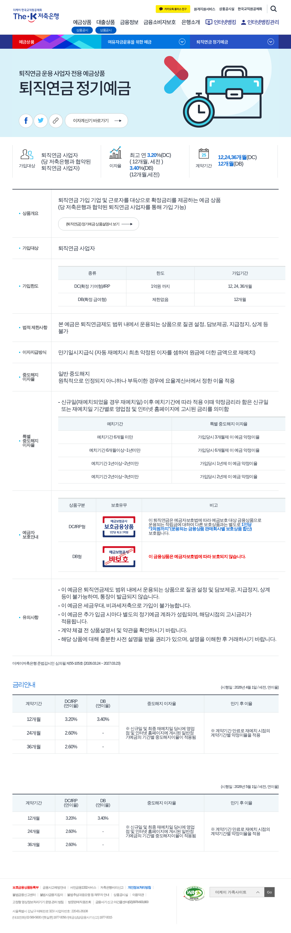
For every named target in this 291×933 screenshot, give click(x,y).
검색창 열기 (273, 9)
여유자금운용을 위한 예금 (130, 41)
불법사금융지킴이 (51, 894)
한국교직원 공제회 (250, 9)
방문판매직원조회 (79, 902)
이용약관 (138, 894)
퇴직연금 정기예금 (212, 41)
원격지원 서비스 (204, 9)
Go (269, 892)
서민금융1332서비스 (83, 887)
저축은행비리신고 (111, 887)
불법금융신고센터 (24, 894)
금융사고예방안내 (54, 887)
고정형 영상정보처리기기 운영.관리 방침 (38, 902)
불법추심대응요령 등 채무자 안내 (88, 894)
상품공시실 (226, 9)
